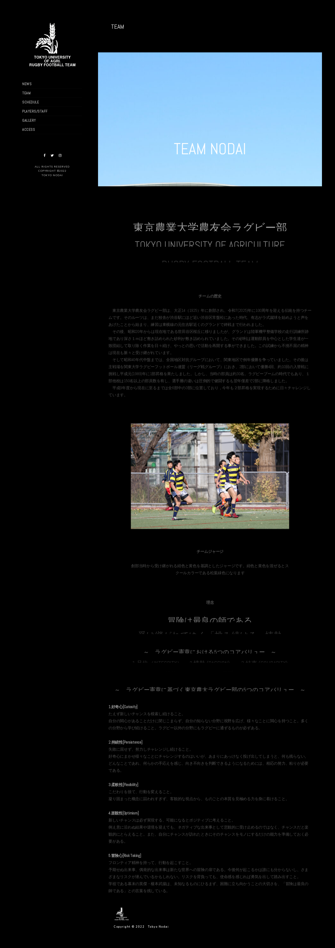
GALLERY (29, 120)
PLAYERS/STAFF (35, 111)
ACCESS (28, 129)
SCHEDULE (30, 102)
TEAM (26, 93)
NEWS (27, 84)
